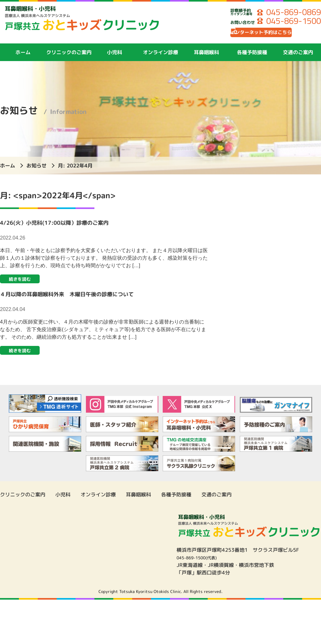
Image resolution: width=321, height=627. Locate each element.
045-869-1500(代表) (202, 565)
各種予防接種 (252, 57)
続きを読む (22, 285)
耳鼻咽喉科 (206, 57)
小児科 (114, 57)
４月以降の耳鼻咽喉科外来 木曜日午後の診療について (86, 300)
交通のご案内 (298, 57)
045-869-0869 (289, 12)
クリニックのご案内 (69, 57)
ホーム (23, 57)
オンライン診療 (160, 57)
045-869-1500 (289, 22)
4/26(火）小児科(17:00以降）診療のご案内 (70, 228)
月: (75, 170)
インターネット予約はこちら (275, 36)
